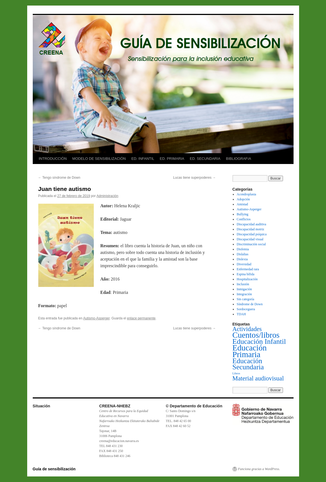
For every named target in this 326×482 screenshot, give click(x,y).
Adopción (243, 199)
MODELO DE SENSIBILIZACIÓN (99, 159)
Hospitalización (247, 279)
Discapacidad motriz (250, 229)
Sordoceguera (246, 309)
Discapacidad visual (250, 239)
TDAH (241, 314)
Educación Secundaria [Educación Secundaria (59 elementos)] (248, 364)
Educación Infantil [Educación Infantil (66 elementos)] (259, 341)
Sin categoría (245, 299)
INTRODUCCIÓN (53, 159)
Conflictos (244, 219)
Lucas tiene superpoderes (194, 178)
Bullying (242, 214)
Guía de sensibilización (54, 469)
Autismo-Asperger (96, 318)
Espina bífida (245, 274)
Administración (107, 196)
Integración (244, 294)
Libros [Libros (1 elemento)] (236, 373)
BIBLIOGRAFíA (238, 159)
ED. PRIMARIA (172, 159)
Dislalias (242, 254)
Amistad (242, 204)
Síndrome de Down (249, 304)
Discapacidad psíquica (252, 234)
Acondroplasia (246, 194)
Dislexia (242, 259)
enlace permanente (141, 318)
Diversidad (244, 264)
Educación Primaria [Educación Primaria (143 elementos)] (250, 351)
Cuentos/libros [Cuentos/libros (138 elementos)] (256, 334)
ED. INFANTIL (142, 159)
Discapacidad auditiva (251, 224)
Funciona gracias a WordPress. (259, 469)
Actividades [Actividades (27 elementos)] (247, 328)
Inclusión (243, 284)
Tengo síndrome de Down (59, 178)
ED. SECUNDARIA (205, 159)
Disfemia (243, 249)
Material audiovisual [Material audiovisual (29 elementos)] (258, 378)
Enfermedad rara (248, 269)
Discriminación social (251, 244)
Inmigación (244, 289)
